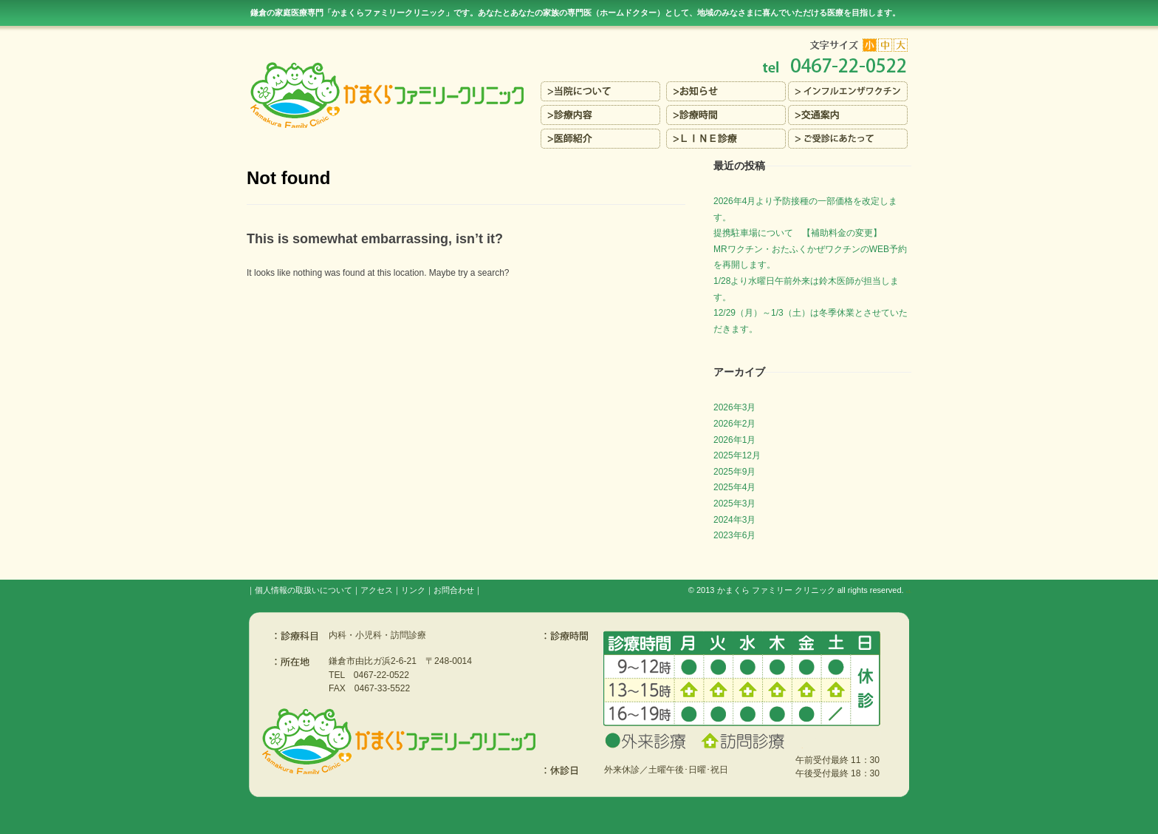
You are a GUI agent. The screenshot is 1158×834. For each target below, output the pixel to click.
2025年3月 (734, 503)
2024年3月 (734, 520)
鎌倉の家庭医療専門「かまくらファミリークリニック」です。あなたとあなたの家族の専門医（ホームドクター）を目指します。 (575, 12)
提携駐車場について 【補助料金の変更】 (797, 233)
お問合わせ (454, 590)
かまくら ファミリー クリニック (776, 590)
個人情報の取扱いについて (303, 590)
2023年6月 (734, 535)
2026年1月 (734, 440)
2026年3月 (734, 407)
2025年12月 (737, 455)
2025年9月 (734, 472)
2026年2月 (734, 423)
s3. (908, 591)
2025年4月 (734, 487)
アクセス (376, 590)
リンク (413, 590)
